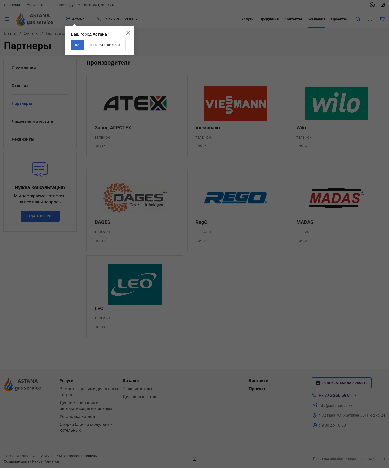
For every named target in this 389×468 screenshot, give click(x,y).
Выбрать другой (105, 45)
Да (77, 45)
